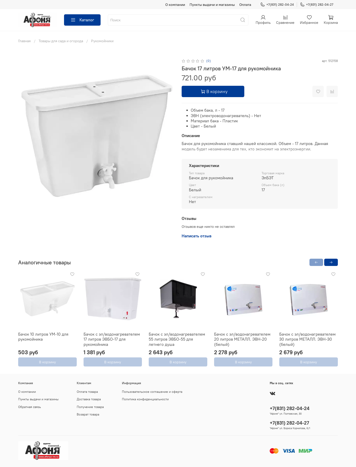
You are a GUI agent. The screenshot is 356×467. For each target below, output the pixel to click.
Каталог (82, 20)
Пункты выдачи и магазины (212, 4)
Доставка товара (89, 399)
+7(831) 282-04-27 (316, 4)
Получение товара (90, 407)
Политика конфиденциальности (145, 399)
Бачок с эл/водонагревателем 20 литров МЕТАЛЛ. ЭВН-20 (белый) (242, 339)
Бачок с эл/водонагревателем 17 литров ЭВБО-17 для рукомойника (112, 339)
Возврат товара (88, 414)
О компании (175, 4)
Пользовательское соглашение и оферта (152, 392)
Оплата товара (87, 392)
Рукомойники (102, 41)
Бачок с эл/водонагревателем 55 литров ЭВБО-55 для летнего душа (177, 339)
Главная (24, 41)
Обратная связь (29, 407)
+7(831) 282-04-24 (277, 4)
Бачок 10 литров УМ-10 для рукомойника (43, 337)
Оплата (245, 4)
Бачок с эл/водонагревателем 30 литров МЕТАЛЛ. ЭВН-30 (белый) (307, 339)
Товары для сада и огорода (61, 41)
